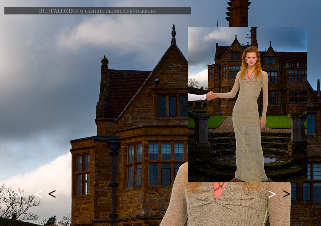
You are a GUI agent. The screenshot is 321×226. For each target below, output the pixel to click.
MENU (14, 194)
